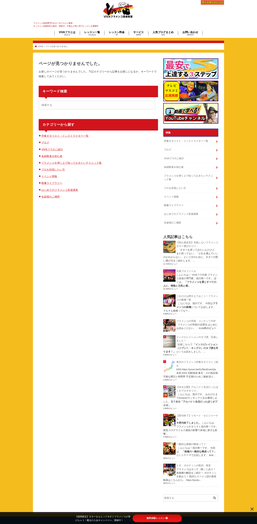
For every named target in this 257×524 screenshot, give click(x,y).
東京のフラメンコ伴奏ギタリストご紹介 (197, 364)
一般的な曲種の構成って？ (191, 444)
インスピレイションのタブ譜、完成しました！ (197, 339)
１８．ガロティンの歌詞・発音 (193, 465)
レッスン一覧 (92, 33)
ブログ (45, 142)
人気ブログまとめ (163, 33)
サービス (138, 33)
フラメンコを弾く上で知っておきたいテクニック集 (71, 162)
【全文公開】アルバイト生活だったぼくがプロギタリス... (197, 389)
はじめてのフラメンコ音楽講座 (59, 189)
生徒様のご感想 (50, 196)
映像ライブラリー (51, 182)
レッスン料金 (117, 33)
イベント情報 (49, 176)
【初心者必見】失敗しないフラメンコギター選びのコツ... (197, 244)
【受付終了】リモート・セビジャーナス (197, 417)
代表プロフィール (186, 271)
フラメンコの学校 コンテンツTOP (196, 321)
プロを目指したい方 (53, 169)
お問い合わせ (190, 33)
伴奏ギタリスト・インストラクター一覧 (65, 135)
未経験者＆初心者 (51, 156)
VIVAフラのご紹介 (52, 149)
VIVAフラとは (67, 33)
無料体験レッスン (157, 518)
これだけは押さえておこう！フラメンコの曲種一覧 (197, 298)
